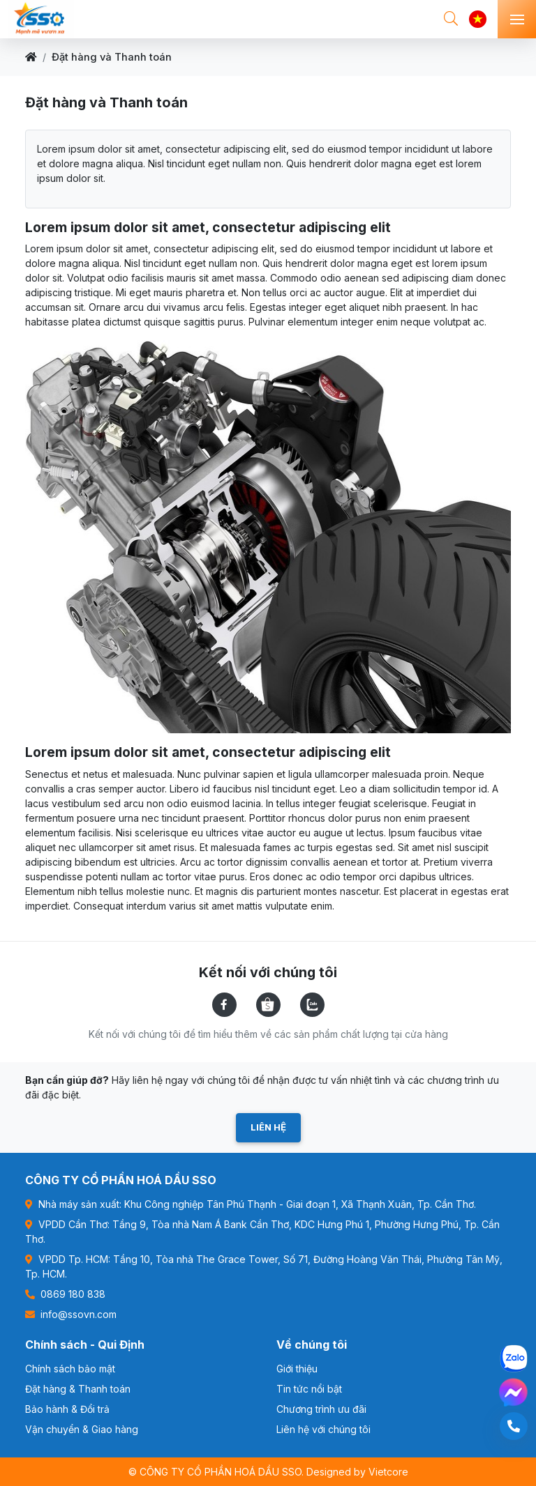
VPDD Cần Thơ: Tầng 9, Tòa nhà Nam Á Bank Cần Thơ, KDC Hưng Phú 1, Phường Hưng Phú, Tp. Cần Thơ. (262, 1231)
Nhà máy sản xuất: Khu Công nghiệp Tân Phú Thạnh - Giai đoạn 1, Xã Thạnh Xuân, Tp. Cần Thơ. (250, 1204)
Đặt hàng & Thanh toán (78, 1389)
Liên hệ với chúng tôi (323, 1429)
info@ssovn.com (71, 1314)
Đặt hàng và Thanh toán (112, 57)
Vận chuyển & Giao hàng (81, 1429)
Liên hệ (268, 1127)
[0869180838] (514, 1426)
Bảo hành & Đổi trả (67, 1409)
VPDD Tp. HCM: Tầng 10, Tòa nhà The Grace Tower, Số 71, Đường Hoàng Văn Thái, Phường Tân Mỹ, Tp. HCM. (263, 1266)
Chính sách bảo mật (70, 1368)
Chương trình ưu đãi (321, 1409)
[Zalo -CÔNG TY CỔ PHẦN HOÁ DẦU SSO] (514, 1358)
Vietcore (388, 1472)
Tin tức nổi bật (309, 1389)
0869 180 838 (65, 1294)
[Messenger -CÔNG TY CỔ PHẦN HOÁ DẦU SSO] (513, 1392)
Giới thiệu (297, 1368)
